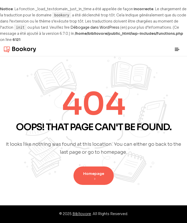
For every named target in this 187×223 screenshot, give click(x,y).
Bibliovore (81, 213)
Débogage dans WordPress (94, 27)
